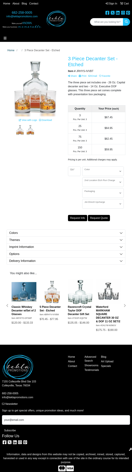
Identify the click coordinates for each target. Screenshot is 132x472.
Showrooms (90, 365)
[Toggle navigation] (5, 38)
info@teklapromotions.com (22, 16)
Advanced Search (90, 358)
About (16, 3)
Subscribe (10, 430)
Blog (24, 3)
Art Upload (107, 361)
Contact (33, 3)
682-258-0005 (22, 12)
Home (6, 3)
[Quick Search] (106, 22)
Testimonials (90, 370)
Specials (106, 366)
